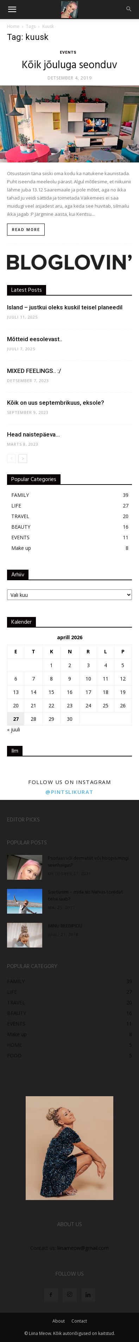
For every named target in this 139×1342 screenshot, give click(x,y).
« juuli (13, 729)
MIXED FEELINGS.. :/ (34, 370)
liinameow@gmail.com (83, 1248)
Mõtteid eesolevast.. (34, 339)
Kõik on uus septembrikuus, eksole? (55, 402)
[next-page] (22, 458)
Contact (79, 1321)
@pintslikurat (69, 791)
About (58, 1321)
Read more (26, 229)
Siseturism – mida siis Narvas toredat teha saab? (85, 895)
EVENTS (68, 52)
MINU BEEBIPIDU (65, 926)
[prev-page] (11, 458)
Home (13, 26)
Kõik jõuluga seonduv (69, 65)
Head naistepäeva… (33, 434)
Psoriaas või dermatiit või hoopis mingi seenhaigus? (88, 861)
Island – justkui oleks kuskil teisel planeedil (64, 307)
